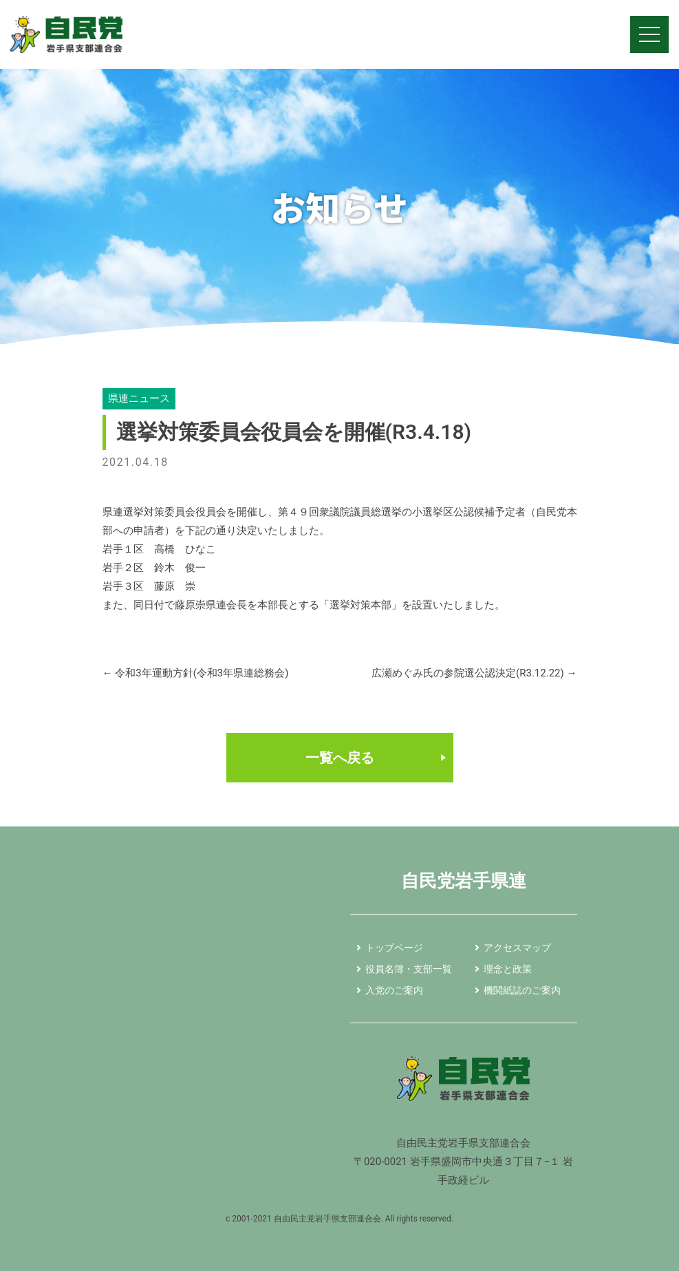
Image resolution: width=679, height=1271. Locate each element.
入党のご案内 (394, 990)
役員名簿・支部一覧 (408, 968)
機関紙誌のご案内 (522, 990)
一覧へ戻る (339, 757)
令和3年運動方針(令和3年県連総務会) (196, 673)
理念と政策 (508, 968)
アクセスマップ (517, 947)
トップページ (394, 947)
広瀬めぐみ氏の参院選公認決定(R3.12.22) (473, 673)
